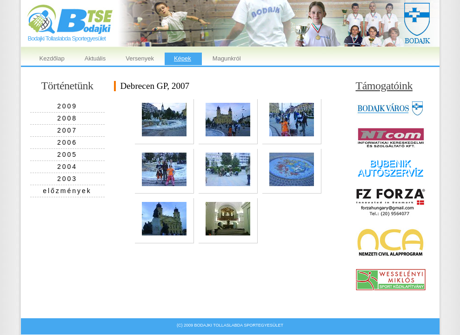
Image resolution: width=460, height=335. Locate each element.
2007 (67, 130)
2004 (67, 166)
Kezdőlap (52, 58)
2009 (67, 106)
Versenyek (140, 58)
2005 (67, 154)
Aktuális (95, 58)
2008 (67, 118)
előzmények (67, 190)
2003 (67, 178)
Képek (182, 58)
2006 (67, 142)
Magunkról (227, 58)
